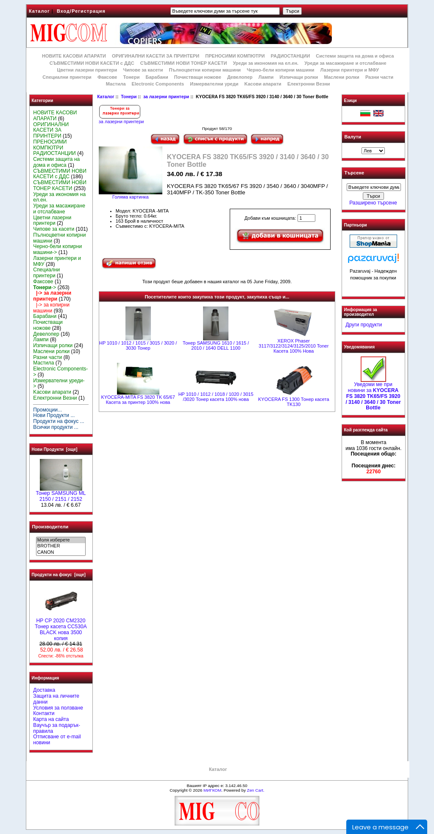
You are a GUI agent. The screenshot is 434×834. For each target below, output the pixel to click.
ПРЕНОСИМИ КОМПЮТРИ (234, 55)
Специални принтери (67, 77)
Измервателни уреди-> (58, 383)
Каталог (39, 11)
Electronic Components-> (60, 372)
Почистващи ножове (197, 77)
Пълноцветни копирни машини (205, 69)
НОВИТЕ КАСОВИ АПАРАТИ (74, 55)
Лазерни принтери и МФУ (349, 69)
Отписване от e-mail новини (57, 740)
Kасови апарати (263, 83)
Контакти (43, 713)
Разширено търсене (373, 203)
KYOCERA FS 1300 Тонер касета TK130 (293, 402)
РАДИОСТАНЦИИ (290, 55)
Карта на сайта (51, 719)
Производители (50, 526)
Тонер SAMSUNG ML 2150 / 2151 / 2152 (61, 494)
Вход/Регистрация (81, 11)
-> (44, 287)
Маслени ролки (341, 77)
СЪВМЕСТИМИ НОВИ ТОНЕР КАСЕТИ (183, 63)
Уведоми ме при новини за (373, 394)
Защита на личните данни (56, 699)
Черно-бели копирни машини (280, 69)
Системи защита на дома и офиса (355, 55)
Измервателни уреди (214, 83)
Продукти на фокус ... (58, 421)
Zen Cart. (255, 790)
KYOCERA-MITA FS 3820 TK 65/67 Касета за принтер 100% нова (138, 400)
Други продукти (363, 325)
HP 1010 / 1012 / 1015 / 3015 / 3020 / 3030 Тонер (138, 345)
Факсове (107, 77)
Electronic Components (158, 83)
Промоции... (47, 410)
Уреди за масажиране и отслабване (345, 63)
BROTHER (60, 546)
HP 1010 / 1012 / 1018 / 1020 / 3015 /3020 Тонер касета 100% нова (215, 397)
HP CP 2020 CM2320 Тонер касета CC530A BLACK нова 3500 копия (61, 627)
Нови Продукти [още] (55, 449)
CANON (60, 552)
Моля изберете (60, 540)
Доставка (44, 690)
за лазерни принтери (166, 96)
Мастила (116, 83)
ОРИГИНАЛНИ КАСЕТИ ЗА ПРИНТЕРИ (155, 55)
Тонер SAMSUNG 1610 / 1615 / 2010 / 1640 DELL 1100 (216, 345)
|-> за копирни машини (51, 308)
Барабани (157, 77)
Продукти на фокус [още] (59, 574)
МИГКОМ (212, 790)
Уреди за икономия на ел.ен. (265, 63)
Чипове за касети (143, 69)
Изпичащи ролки (299, 77)
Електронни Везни (308, 83)
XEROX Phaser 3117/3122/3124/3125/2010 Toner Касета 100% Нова (293, 345)
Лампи (266, 77)
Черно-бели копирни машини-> (57, 249)
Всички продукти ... (55, 427)
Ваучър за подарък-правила (56, 728)
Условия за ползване (58, 708)
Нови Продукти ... (54, 415)
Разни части (379, 77)
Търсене (354, 173)
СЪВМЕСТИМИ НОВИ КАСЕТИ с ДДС (92, 63)
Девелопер (240, 77)
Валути (353, 136)
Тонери (128, 96)
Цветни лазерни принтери (87, 69)
